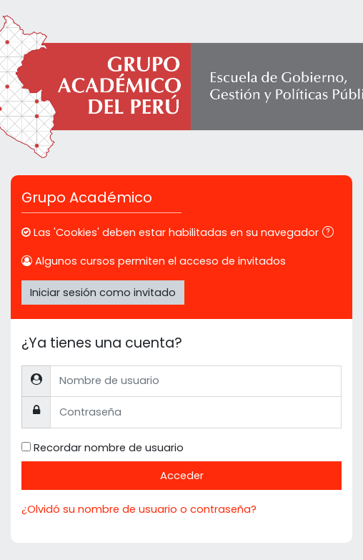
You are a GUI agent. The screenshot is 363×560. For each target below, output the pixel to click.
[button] (331, 233)
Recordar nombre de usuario (109, 448)
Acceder (182, 475)
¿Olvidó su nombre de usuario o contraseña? (139, 509)
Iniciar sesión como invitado (103, 292)
